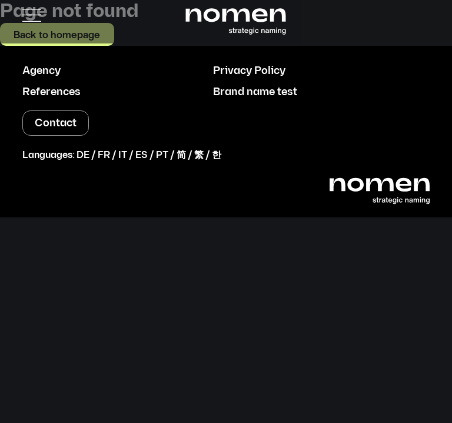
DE (83, 155)
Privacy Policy (249, 71)
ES (141, 155)
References (51, 92)
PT (162, 155)
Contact (56, 123)
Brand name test (255, 92)
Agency (41, 71)
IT (122, 155)
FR (104, 155)
